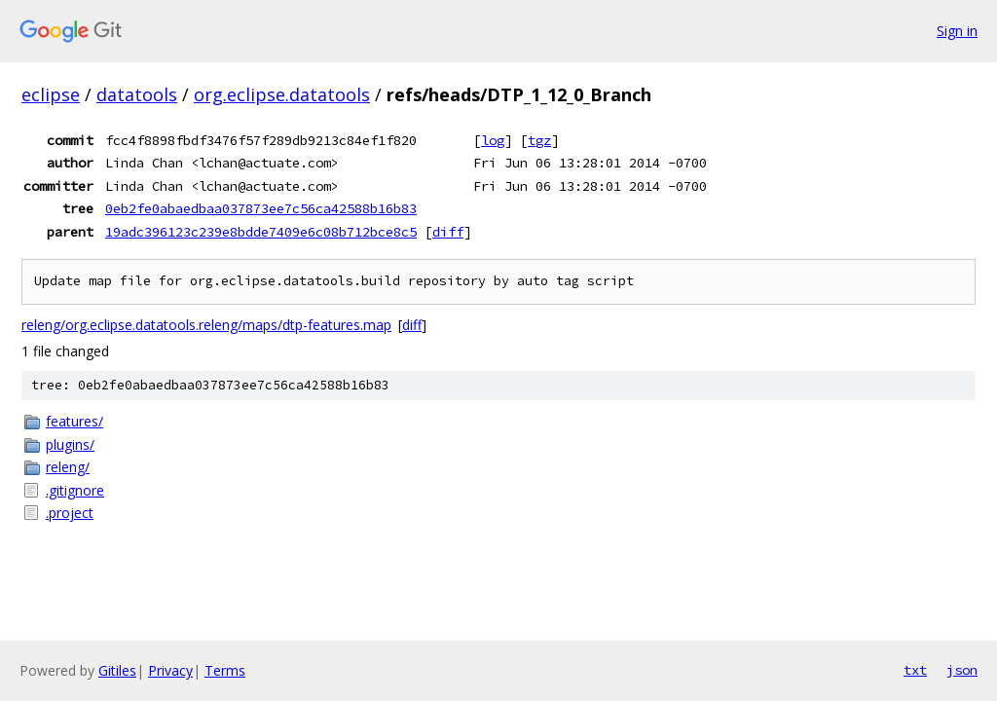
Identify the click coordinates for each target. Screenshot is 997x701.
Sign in (957, 30)
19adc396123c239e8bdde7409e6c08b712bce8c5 (261, 231)
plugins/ (70, 444)
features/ (74, 421)
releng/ (68, 467)
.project (69, 512)
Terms (224, 670)
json (962, 670)
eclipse (50, 94)
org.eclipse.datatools (282, 94)
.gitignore (75, 490)
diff (447, 231)
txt (915, 670)
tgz (539, 140)
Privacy (170, 670)
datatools (136, 94)
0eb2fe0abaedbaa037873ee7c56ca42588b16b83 (261, 208)
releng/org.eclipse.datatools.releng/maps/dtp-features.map (206, 324)
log (492, 140)
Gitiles (117, 670)
